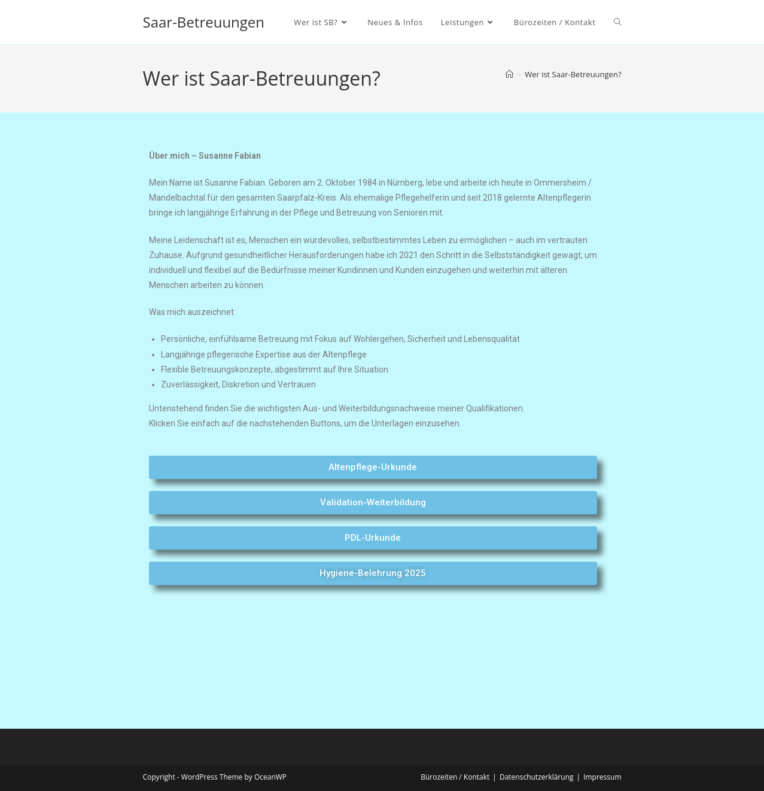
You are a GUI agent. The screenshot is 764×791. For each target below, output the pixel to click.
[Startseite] (509, 74)
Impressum (602, 777)
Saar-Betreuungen (204, 22)
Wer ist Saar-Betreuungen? (573, 74)
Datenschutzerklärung (537, 777)
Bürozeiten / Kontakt (455, 777)
